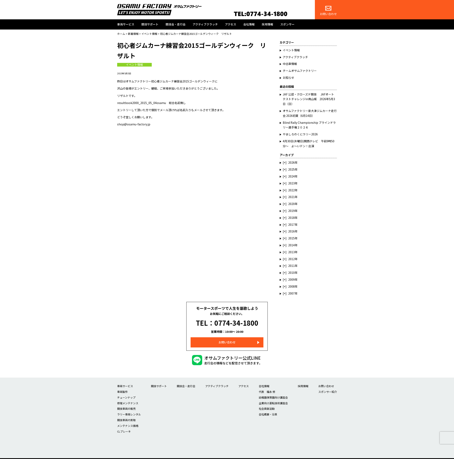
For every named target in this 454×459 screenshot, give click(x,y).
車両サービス (125, 24)
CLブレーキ (124, 426)
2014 (291, 245)
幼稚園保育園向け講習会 (273, 392)
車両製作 (122, 386)
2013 (291, 252)
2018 (291, 218)
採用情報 (267, 24)
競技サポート (149, 24)
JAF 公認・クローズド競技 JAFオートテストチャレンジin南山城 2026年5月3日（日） (309, 99)
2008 (291, 286)
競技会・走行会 (176, 24)
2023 (291, 183)
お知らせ (288, 78)
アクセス (230, 24)
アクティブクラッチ (205, 24)
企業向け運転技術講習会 (273, 398)
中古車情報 (290, 64)
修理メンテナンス (127, 398)
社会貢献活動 (267, 403)
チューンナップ (126, 392)
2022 (291, 190)
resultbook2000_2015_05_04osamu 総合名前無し (151, 103)
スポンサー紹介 (327, 386)
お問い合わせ (328, 11)
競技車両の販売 (126, 403)
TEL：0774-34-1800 (227, 320)
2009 (291, 279)
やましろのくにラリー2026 (300, 134)
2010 (291, 273)
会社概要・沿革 (268, 409)
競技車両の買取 (126, 415)
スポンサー (287, 24)
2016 (291, 231)
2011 (291, 266)
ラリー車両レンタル (129, 409)
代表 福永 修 (267, 386)
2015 (291, 238)
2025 (291, 169)
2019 (291, 211)
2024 (291, 176)
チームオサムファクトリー (300, 71)
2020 (291, 204)
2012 (291, 259)
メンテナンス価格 (127, 420)
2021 (291, 197)
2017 (291, 224)
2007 (291, 293)
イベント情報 (134, 65)
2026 (291, 162)
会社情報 (249, 24)
